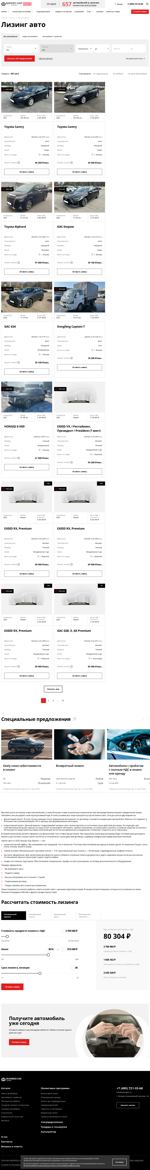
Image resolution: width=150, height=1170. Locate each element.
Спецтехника (6, 1113)
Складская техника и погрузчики (15, 1105)
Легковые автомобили (10, 1101)
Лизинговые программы (55, 1088)
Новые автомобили (9, 1093)
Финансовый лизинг (49, 1093)
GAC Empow (65, 227)
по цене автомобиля (137, 73)
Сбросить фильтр (46, 58)
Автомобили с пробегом (11, 1097)
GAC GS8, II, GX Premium (74, 631)
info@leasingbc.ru (124, 1092)
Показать (19, 58)
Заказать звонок (128, 1105)
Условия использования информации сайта (20, 1165)
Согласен (119, 1162)
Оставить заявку (140, 12)
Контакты (6, 1141)
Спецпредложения (52, 1122)
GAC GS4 (10, 326)
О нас (4, 1136)
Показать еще (53, 689)
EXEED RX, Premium (18, 528)
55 (63, 700)
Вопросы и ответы (11, 1146)
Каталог (6, 1088)
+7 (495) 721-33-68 (130, 1088)
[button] (143, 719)
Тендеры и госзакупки (54, 1126)
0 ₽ (70, 949)
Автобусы (5, 1120)
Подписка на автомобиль (51, 1109)
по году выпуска (100, 73)
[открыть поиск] (147, 4)
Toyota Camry (14, 127)
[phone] (135, 4)
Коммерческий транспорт (12, 1117)
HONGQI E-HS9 (14, 426)
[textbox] (84, 48)
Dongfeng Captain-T (71, 326)
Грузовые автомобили (10, 1109)
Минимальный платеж (35, 915)
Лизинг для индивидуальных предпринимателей (53, 1103)
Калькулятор (48, 1131)
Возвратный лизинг (49, 1113)
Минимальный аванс (60, 915)
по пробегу (118, 73)
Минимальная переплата (84, 915)
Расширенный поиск (134, 58)
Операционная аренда (51, 1097)
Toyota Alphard (15, 227)
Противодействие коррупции (130, 1160)
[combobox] (84, 48)
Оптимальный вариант (10, 915)
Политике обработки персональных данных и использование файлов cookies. (51, 1165)
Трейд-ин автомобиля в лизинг (54, 1117)
